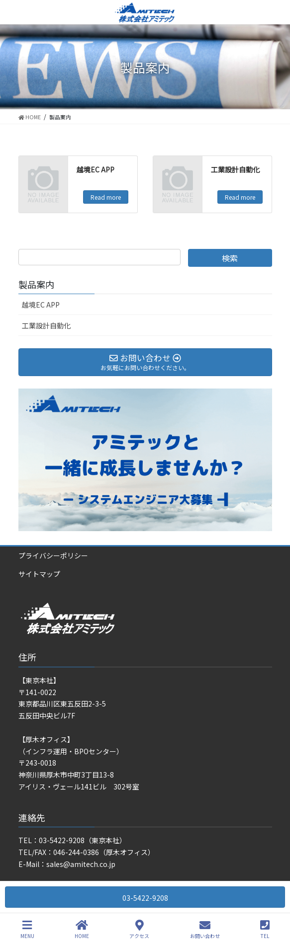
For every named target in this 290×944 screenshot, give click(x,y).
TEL (265, 929)
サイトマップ (39, 574)
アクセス (139, 929)
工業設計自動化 (235, 169)
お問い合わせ (205, 929)
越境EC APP (95, 169)
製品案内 (36, 284)
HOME (82, 929)
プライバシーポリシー (53, 555)
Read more (106, 197)
